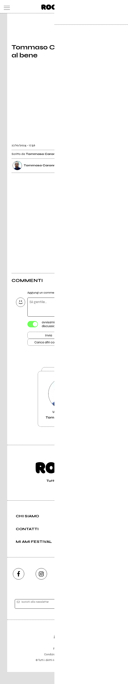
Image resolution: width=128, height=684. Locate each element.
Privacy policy (75, 666)
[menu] (6, 6)
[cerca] (114, 6)
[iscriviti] (104, 615)
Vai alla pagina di (64, 407)
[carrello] (105, 6)
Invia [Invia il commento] (48, 336)
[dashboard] (122, 6)
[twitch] (87, 586)
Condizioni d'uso (54, 666)
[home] (54, 6)
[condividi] (112, 142)
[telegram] (109, 586)
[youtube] (64, 586)
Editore (64, 646)
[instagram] (41, 586)
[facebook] (18, 586)
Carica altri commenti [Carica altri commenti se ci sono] (53, 343)
